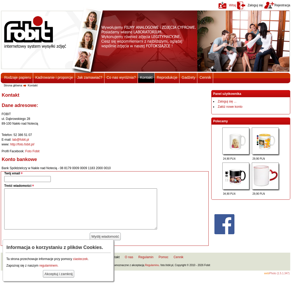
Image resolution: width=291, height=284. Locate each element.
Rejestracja (282, 5)
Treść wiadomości (17, 186)
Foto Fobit (32, 151)
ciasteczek (80, 259)
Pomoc (163, 265)
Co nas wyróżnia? (121, 77)
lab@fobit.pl (20, 139)
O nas (129, 265)
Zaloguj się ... (227, 101)
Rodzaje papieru (17, 77)
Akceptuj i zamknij (58, 274)
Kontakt (146, 77)
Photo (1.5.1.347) (277, 281)
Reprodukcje (167, 77)
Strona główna (13, 85)
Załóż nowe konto (230, 107)
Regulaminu (152, 273)
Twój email (12, 173)
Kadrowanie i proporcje (54, 77)
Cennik (205, 77)
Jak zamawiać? (89, 77)
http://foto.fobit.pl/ (22, 144)
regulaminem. (48, 265)
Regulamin (145, 265)
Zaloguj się (255, 5)
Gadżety (188, 77)
